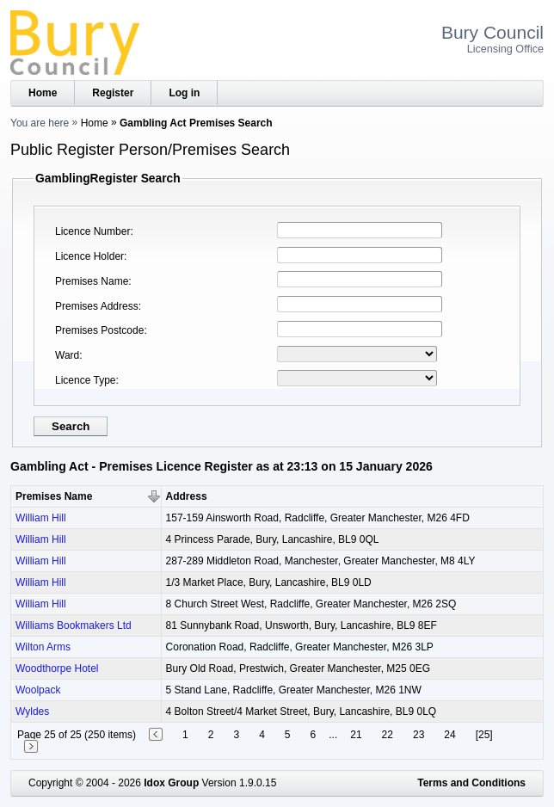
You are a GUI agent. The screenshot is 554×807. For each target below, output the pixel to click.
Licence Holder (89, 256)
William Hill (40, 518)
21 (355, 735)
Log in (184, 93)
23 (418, 735)
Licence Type (85, 380)
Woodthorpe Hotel (57, 668)
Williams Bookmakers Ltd (73, 625)
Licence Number (92, 231)
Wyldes (32, 711)
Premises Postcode (99, 330)
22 (387, 735)
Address (186, 496)
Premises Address (96, 306)
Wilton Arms (43, 647)
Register (112, 93)
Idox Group (171, 783)
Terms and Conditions (471, 783)
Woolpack (37, 690)
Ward (67, 355)
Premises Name (91, 281)
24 (449, 735)
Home (42, 93)
